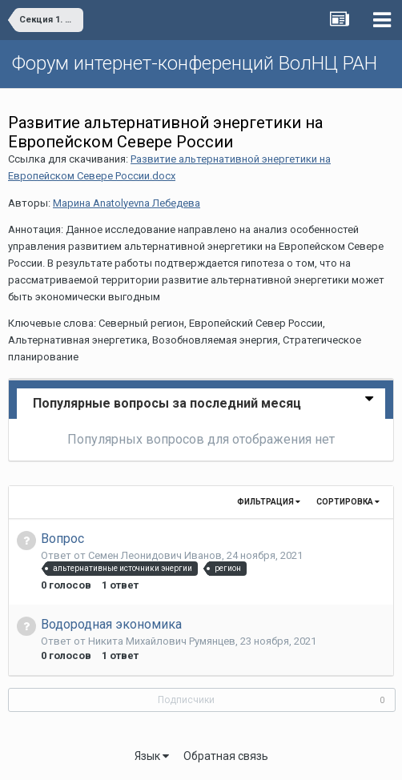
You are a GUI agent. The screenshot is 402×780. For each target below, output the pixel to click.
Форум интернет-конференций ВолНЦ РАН (194, 63)
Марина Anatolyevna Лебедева (126, 203)
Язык (152, 756)
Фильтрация (268, 501)
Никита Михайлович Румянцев (161, 641)
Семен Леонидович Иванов (155, 555)
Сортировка (348, 501)
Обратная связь (225, 756)
